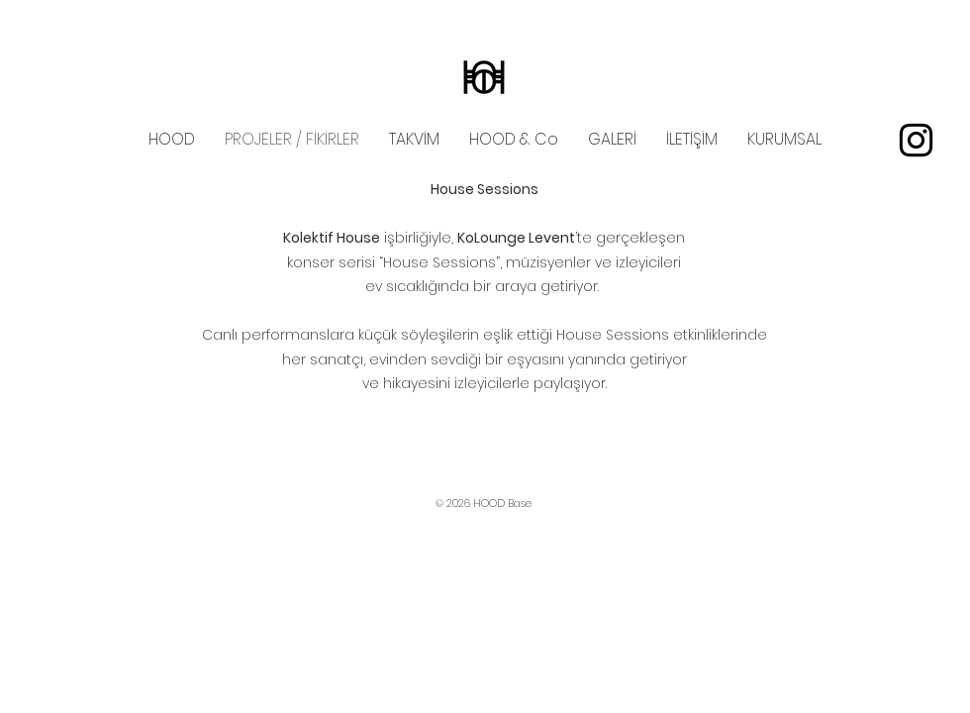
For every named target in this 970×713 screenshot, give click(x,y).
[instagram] (916, 140)
